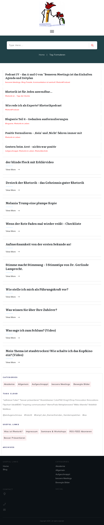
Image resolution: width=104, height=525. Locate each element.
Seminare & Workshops (53, 431)
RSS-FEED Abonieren (81, 431)
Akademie (9, 384)
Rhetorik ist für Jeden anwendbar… (52, 93)
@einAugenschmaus (12, 415)
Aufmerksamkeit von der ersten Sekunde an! (52, 248)
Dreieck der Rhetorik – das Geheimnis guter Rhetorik (52, 186)
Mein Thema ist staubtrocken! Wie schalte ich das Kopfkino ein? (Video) (52, 356)
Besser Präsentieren (14, 438)
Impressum (32, 431)
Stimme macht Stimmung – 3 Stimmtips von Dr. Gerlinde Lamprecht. (52, 270)
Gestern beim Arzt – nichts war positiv (52, 148)
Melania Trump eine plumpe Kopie (52, 207)
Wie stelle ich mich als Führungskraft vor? (52, 293)
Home (6, 466)
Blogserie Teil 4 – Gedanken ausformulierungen (52, 121)
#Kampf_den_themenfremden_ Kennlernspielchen (57, 415)
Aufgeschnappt (40, 384)
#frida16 (28, 415)
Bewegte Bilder (82, 384)
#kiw (84, 415)
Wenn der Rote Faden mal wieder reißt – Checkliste (52, 227)
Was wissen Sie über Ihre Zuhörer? (52, 313)
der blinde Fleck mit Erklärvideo (52, 166)
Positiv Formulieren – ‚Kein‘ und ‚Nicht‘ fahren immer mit (52, 134)
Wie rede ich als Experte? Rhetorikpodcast (52, 107)
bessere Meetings (61, 384)
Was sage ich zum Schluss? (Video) (52, 334)
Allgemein (23, 384)
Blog (5, 469)
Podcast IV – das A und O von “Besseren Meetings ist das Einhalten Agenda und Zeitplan (52, 77)
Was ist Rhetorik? (13, 431)
